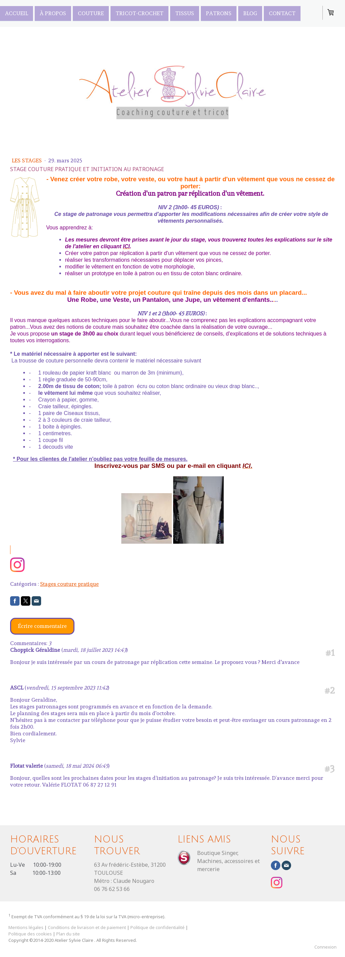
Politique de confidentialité (157, 927)
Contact (282, 13)
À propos (53, 13)
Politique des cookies (30, 934)
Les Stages (27, 160)
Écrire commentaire (42, 626)
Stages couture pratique (69, 584)
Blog (250, 13)
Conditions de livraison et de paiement (87, 927)
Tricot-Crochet (139, 13)
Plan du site (68, 934)
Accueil (16, 13)
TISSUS (184, 13)
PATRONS (218, 13)
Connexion (325, 947)
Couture (91, 13)
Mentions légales (25, 927)
